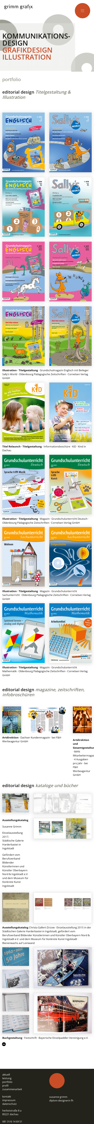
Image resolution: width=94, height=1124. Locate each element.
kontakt (6, 1096)
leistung (6, 1078)
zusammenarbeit (12, 1089)
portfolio (7, 1082)
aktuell (6, 1074)
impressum (8, 1100)
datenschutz (9, 1104)
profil (5, 1085)
